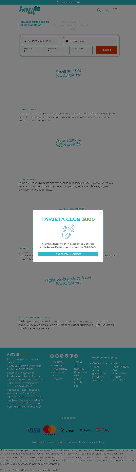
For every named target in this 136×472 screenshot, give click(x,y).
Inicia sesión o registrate (68, 254)
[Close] (100, 213)
